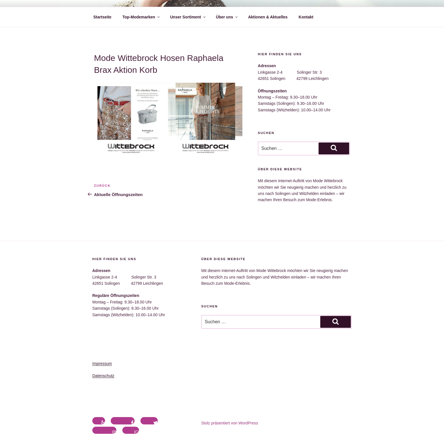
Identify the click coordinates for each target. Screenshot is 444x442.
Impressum (102, 363)
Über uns (227, 17)
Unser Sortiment (188, 17)
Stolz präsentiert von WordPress (229, 423)
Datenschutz (103, 375)
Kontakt (306, 17)
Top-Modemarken (141, 17)
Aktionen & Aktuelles (268, 17)
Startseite (102, 17)
